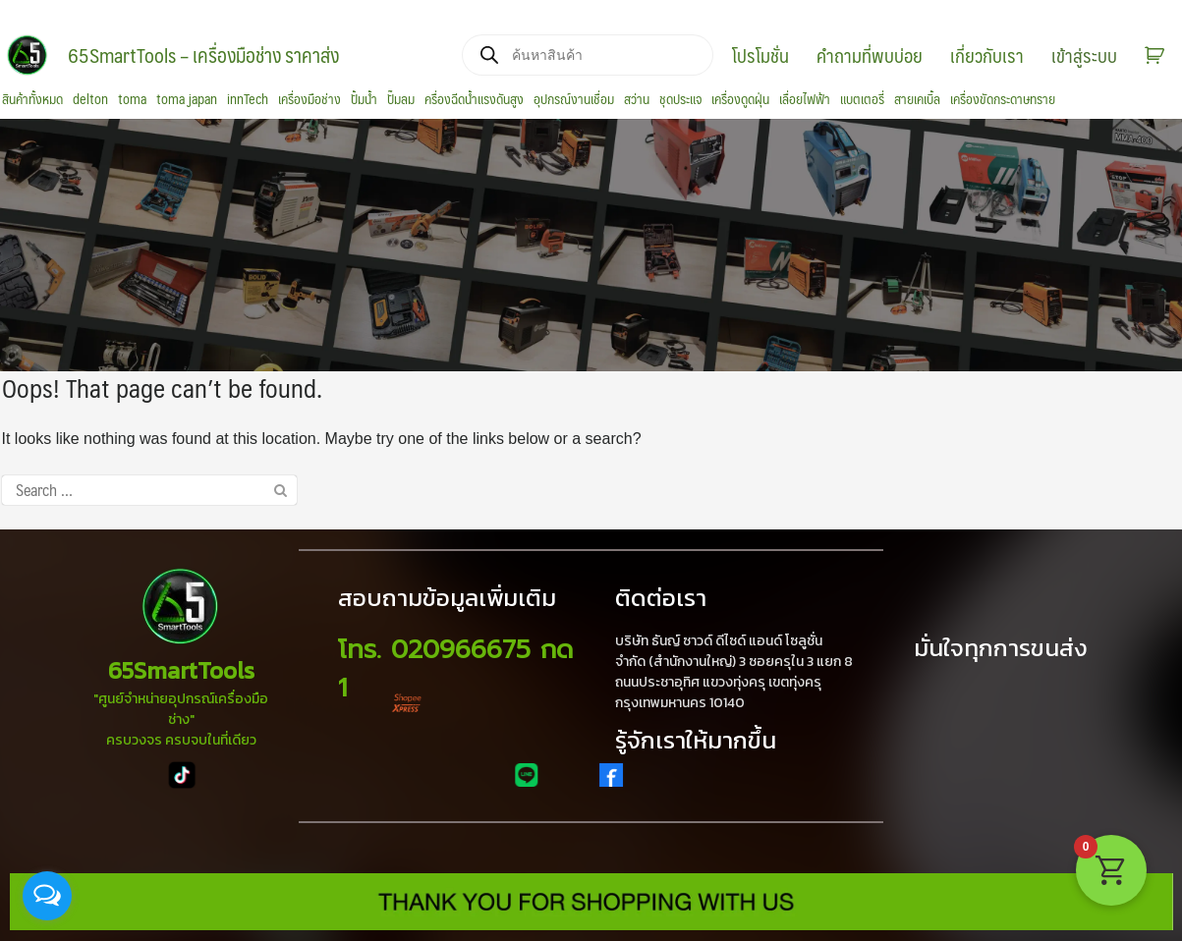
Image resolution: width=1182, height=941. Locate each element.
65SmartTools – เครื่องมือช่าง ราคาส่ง (203, 55)
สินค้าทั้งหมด (32, 99)
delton (90, 99)
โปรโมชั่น (760, 55)
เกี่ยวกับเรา (987, 55)
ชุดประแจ (680, 99)
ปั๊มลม (401, 99)
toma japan (186, 99)
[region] (591, 245)
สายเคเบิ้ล (917, 99)
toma (132, 99)
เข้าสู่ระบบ (1084, 55)
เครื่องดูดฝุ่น (740, 99)
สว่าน (636, 99)
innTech (247, 99)
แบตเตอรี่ (862, 99)
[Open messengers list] (47, 895)
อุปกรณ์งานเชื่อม (574, 99)
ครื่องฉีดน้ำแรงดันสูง (474, 99)
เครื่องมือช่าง (309, 99)
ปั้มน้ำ (364, 99)
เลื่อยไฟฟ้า (804, 99)
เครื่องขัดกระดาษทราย (1002, 99)
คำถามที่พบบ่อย (869, 55)
